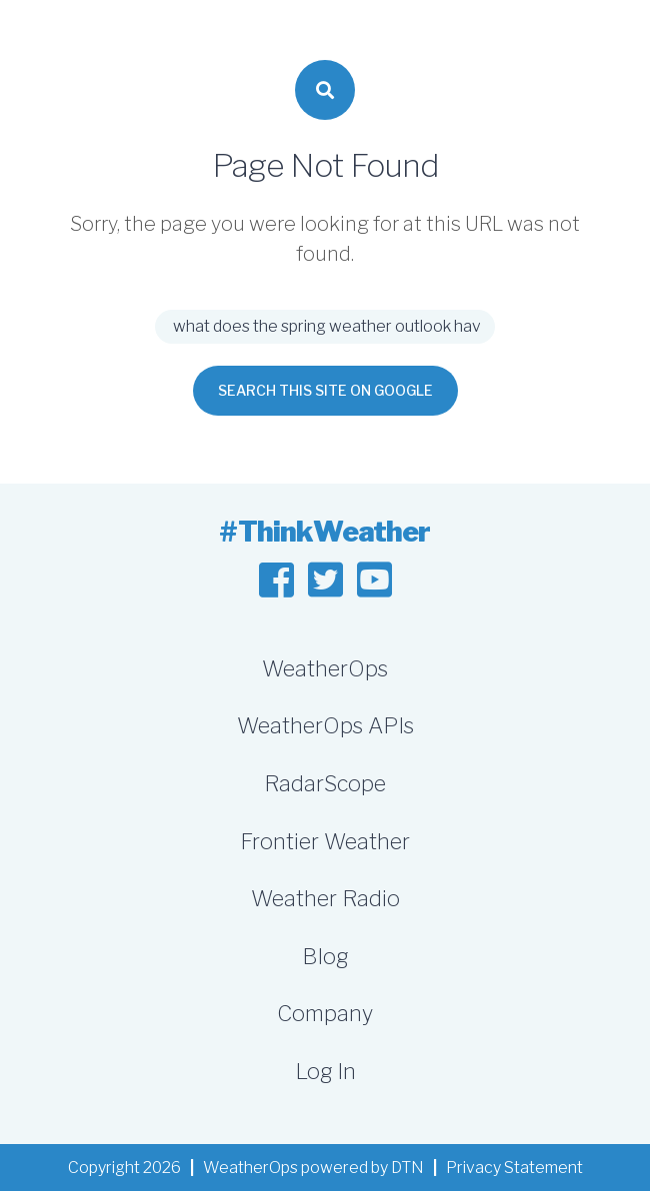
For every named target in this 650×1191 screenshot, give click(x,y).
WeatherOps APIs (325, 725)
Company (325, 1013)
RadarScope (325, 783)
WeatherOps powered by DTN (313, 1167)
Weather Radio (325, 898)
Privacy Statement (514, 1167)
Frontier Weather (325, 841)
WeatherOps (325, 668)
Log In (325, 1071)
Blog (325, 956)
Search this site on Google (325, 390)
